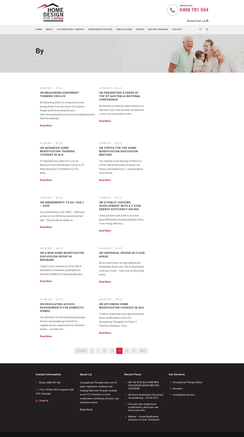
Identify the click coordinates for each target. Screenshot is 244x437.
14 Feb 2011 (46, 198)
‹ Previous (81, 350)
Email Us (44, 400)
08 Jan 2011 (105, 299)
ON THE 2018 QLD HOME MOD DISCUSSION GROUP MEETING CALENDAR (143, 385)
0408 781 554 (194, 9)
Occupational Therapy (70, 29)
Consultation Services (184, 394)
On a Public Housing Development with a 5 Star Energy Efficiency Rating (120, 206)
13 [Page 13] (104, 350)
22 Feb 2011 (46, 88)
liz (61, 88)
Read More (46, 125)
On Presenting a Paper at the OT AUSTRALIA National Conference (120, 96)
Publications (124, 29)
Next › (143, 350)
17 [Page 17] (134, 350)
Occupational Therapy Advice (187, 382)
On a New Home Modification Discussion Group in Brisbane (62, 256)
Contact (177, 29)
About (49, 29)
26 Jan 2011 (105, 248)
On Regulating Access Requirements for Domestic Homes (62, 308)
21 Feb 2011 (105, 143)
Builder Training (158, 29)
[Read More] (86, 409)
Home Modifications (100, 29)
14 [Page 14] (112, 350)
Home (39, 29)
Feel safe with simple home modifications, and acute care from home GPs (143, 407)
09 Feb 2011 (46, 248)
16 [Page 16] (126, 350)
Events (140, 29)
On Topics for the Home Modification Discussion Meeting (118, 151)
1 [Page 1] (91, 350)
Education (178, 388)
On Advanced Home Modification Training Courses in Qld (57, 151)
